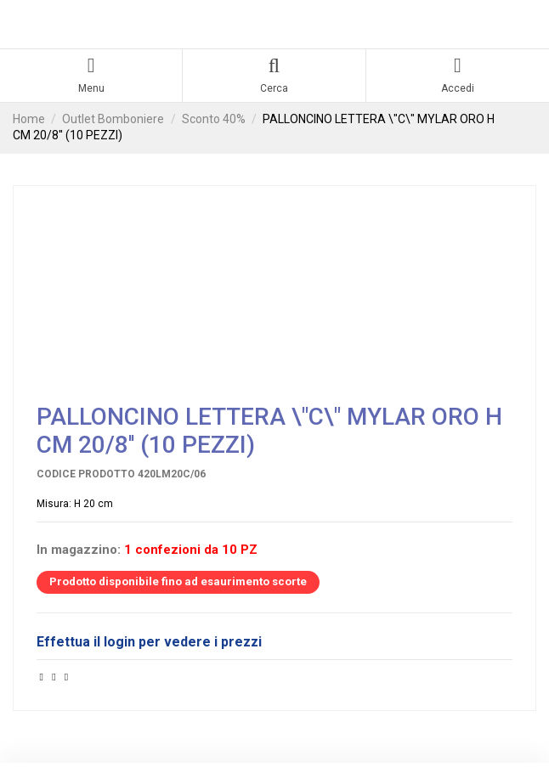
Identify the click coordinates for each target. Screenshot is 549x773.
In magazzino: (79, 550)
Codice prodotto (86, 474)
